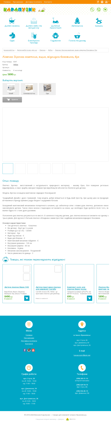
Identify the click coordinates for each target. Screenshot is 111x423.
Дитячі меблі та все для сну (34, 23)
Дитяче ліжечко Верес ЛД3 (16, 287)
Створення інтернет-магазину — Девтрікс (50, 419)
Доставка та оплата (34, 2)
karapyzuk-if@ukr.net (82, 355)
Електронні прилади (34, 38)
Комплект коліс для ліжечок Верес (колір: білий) (77, 289)
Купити (12, 99)
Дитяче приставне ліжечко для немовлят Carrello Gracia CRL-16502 (48, 289)
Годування (55, 37)
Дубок (15, 64)
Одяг (12, 37)
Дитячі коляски (12, 22)
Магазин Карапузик (42, 415)
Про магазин (18, 2)
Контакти (48, 2)
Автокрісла (77, 22)
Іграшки (99, 22)
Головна (7, 2)
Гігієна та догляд (77, 37)
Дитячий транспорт (55, 23)
